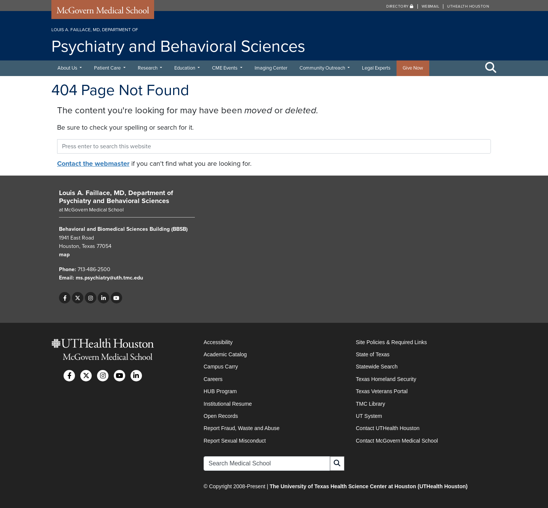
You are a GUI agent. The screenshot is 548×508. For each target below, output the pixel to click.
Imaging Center (271, 68)
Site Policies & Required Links (391, 342)
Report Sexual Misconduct (235, 441)
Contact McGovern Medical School (397, 441)
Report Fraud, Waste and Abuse (241, 428)
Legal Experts (376, 68)
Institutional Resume (228, 404)
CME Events (225, 68)
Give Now (413, 68)
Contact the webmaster (93, 163)
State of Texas (372, 354)
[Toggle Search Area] (491, 68)
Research (148, 68)
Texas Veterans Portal (382, 391)
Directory (400, 6)
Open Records (221, 416)
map (64, 254)
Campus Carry (221, 367)
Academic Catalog (225, 354)
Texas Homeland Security (386, 379)
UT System (369, 416)
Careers (213, 379)
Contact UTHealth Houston (387, 428)
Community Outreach (322, 68)
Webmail (431, 6)
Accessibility (218, 342)
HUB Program (220, 391)
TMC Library (370, 404)
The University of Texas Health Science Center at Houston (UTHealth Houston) (368, 486)
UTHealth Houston (468, 6)
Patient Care (108, 68)
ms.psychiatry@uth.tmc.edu (109, 278)
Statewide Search (377, 367)
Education (185, 68)
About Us (67, 68)
